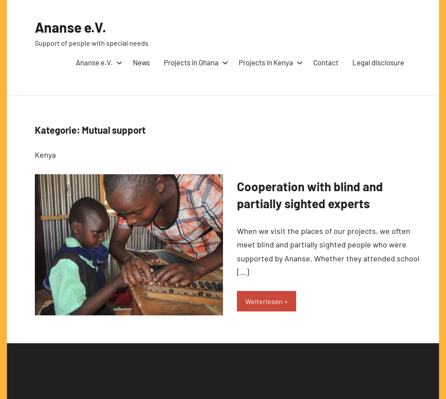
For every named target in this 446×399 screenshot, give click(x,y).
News (141, 62)
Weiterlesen (264, 301)
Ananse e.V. (70, 27)
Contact (325, 62)
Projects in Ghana (194, 62)
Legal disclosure (378, 62)
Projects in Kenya (269, 62)
